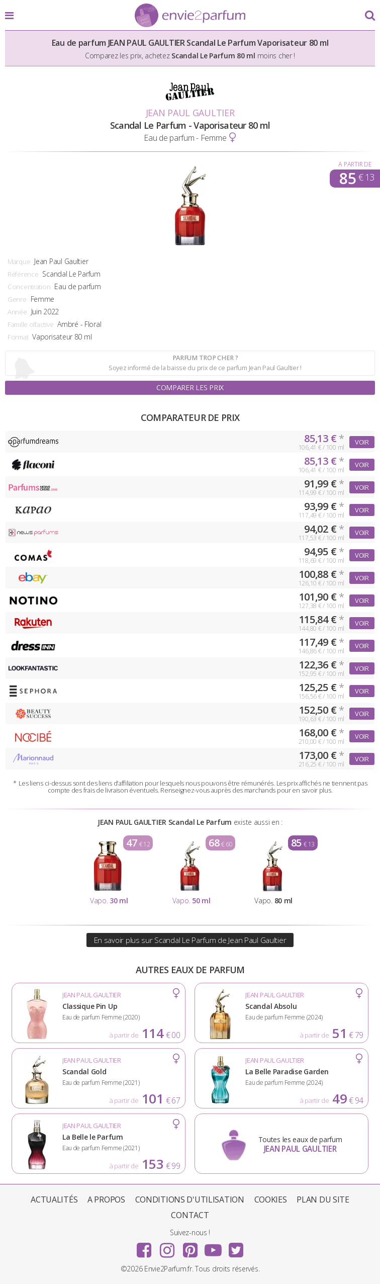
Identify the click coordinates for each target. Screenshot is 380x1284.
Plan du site (323, 1199)
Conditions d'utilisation (189, 1199)
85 (356, 178)
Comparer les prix (190, 387)
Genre (17, 299)
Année (17, 311)
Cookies (270, 1199)
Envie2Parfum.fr (190, 16)
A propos (106, 1199)
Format (18, 336)
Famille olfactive (30, 324)
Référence (23, 274)
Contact (190, 1215)
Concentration (29, 286)
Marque (19, 261)
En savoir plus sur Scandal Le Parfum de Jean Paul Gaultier (190, 940)
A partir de (354, 164)
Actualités (54, 1199)
